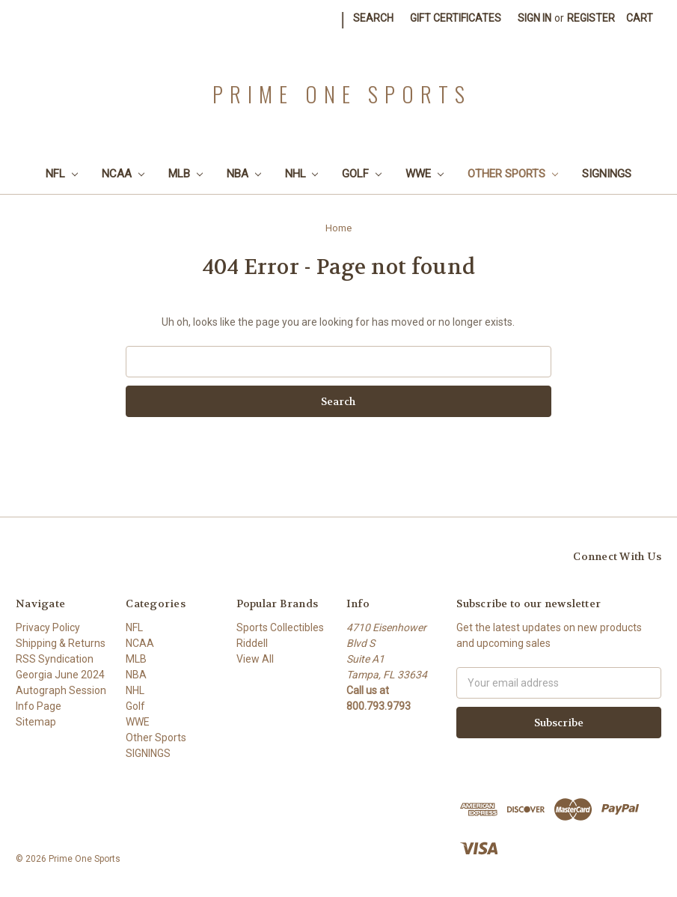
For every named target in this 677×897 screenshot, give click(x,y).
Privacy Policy (48, 627)
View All (255, 659)
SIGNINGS (606, 173)
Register (591, 18)
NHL (302, 173)
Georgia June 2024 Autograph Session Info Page (61, 690)
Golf (362, 173)
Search (373, 18)
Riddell (252, 643)
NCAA (123, 173)
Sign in (534, 18)
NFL (62, 173)
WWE (424, 173)
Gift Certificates (455, 18)
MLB (185, 173)
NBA (244, 173)
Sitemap (36, 722)
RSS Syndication (55, 659)
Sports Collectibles (280, 627)
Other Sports (513, 173)
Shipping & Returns (60, 643)
